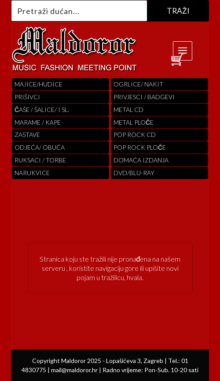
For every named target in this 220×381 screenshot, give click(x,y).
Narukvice (32, 172)
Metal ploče (134, 122)
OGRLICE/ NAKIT (138, 84)
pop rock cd (135, 134)
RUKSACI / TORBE (40, 160)
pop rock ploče (140, 147)
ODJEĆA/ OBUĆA (40, 147)
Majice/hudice (38, 84)
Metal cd (128, 109)
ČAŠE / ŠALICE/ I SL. (42, 109)
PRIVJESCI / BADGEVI (144, 97)
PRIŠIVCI (27, 97)
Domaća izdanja (141, 160)
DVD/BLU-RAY (134, 172)
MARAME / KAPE (38, 122)
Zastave (27, 134)
